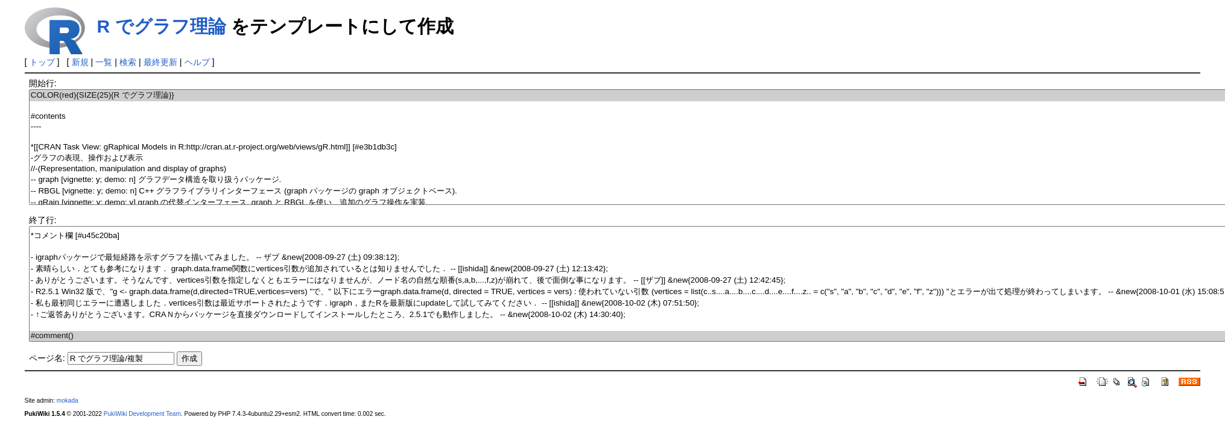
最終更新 (160, 62)
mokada (67, 400)
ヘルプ (197, 62)
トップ (42, 62)
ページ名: (47, 358)
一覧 (103, 62)
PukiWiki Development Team (142, 413)
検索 (127, 62)
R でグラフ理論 (161, 26)
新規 (80, 62)
